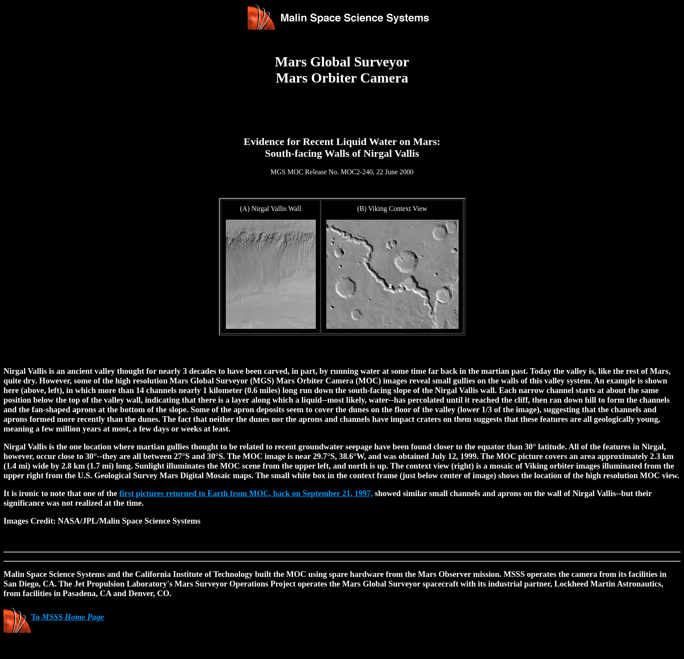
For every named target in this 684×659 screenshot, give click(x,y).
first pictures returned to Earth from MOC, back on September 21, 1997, (246, 493)
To (53, 616)
